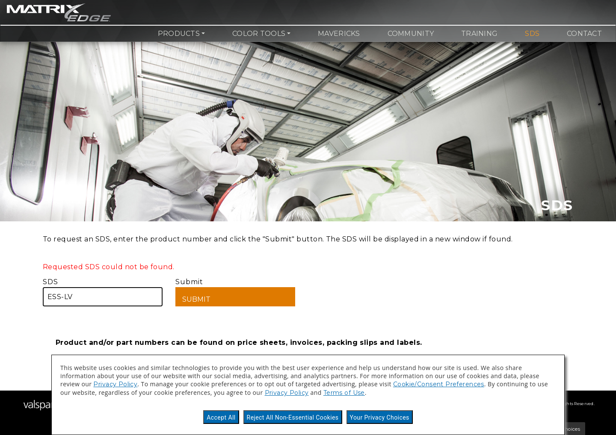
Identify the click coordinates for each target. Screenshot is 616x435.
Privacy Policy (115, 384)
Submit (235, 292)
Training (479, 33)
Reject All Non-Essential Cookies (293, 417)
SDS (532, 33)
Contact (584, 33)
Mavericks (339, 33)
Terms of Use (344, 393)
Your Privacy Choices (379, 417)
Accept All (221, 417)
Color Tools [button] (258, 33)
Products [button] (179, 33)
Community (411, 33)
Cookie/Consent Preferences (438, 384)
